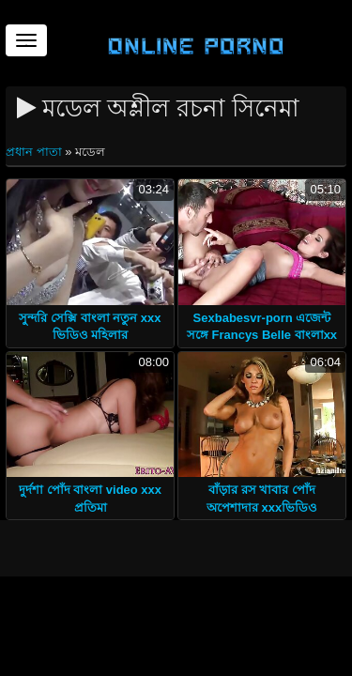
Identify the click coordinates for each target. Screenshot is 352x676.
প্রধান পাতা (35, 152)
